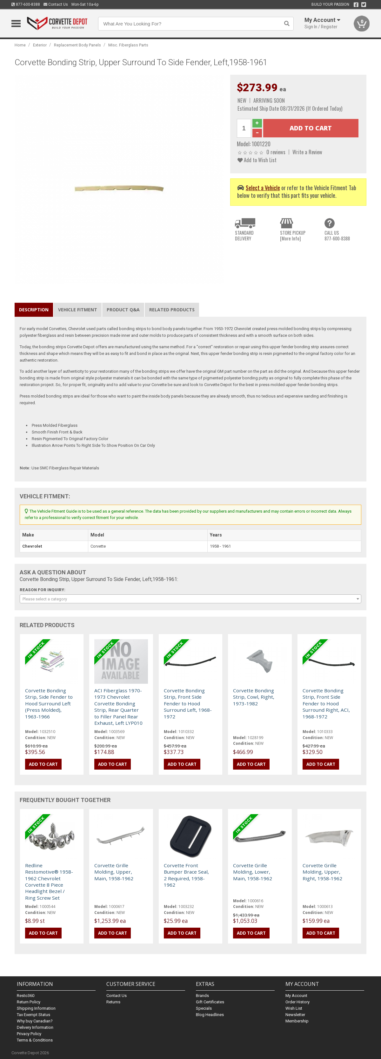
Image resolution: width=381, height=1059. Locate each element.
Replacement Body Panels (77, 45)
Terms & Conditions (35, 1040)
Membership (297, 1021)
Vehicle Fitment (77, 310)
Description (34, 310)
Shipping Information (36, 1008)
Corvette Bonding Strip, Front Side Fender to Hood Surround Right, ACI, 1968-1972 (326, 703)
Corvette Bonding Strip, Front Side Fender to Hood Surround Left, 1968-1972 (188, 703)
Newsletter (295, 1014)
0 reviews (275, 152)
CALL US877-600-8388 (337, 235)
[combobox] (190, 598)
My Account (296, 995)
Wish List (293, 1008)
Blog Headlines (210, 1014)
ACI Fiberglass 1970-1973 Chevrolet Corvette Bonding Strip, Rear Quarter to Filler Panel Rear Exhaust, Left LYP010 (118, 706)
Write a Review (307, 152)
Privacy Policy (29, 1033)
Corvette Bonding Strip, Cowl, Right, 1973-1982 (253, 697)
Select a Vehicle (263, 187)
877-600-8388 (25, 4)
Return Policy (28, 1002)
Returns (113, 1002)
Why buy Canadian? (35, 1021)
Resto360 (25, 995)
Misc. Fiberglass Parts (128, 45)
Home (20, 45)
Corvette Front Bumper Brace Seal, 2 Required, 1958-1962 (186, 875)
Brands (202, 995)
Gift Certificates (210, 1002)
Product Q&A (123, 310)
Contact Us (55, 4)
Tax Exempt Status (33, 1014)
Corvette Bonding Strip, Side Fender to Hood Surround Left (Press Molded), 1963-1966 (49, 703)
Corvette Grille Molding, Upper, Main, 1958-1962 (113, 872)
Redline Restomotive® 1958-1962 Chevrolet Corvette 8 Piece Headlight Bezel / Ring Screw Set (49, 881)
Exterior (40, 45)
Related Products (172, 310)
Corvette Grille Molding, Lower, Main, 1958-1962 (252, 872)
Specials (204, 1008)
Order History (297, 1002)
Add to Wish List (257, 160)
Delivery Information (35, 1027)
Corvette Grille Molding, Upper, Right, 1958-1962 (322, 872)
